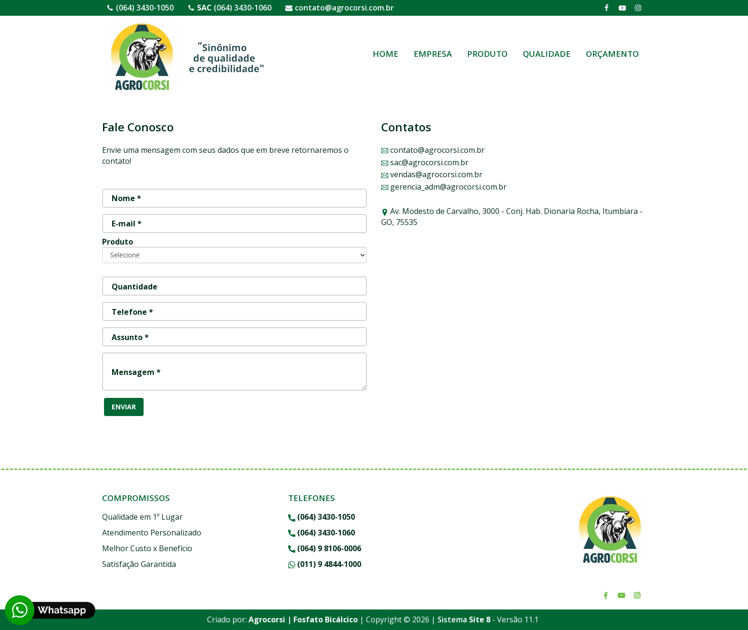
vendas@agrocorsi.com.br (431, 174)
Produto (117, 241)
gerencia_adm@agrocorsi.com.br (444, 187)
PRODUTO (487, 53)
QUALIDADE (547, 53)
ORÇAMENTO (612, 53)
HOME (385, 53)
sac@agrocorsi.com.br (424, 162)
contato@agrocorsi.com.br (344, 7)
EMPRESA (433, 53)
